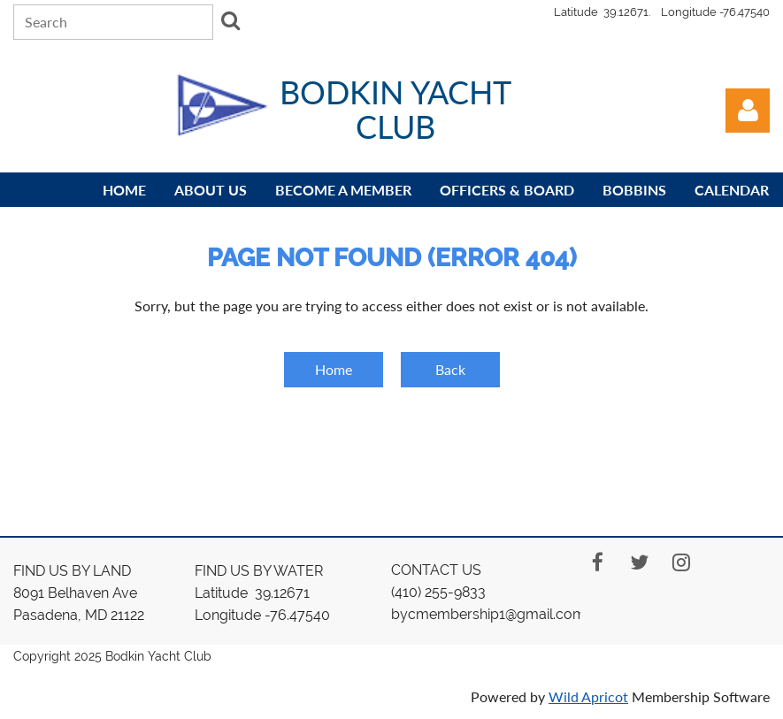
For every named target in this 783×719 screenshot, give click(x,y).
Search (230, 20)
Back (450, 369)
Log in (747, 110)
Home (333, 369)
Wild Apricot (588, 696)
